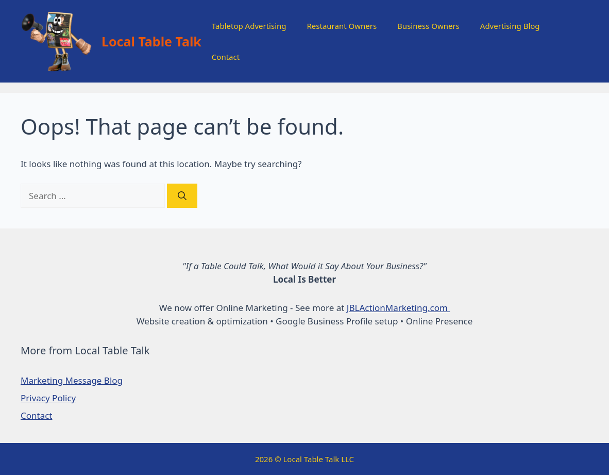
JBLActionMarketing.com (398, 308)
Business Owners (428, 26)
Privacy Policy (48, 398)
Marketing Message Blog (72, 380)
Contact (226, 57)
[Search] (182, 196)
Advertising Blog (510, 26)
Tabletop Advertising (249, 26)
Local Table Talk (151, 41)
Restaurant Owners (342, 26)
